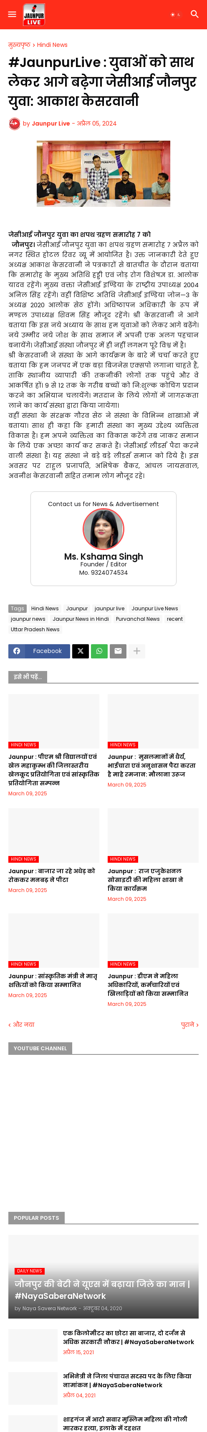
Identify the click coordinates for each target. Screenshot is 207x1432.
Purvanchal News (138, 618)
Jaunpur (77, 608)
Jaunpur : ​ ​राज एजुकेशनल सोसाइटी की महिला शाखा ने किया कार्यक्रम (145, 880)
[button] (11, 15)
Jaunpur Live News (154, 608)
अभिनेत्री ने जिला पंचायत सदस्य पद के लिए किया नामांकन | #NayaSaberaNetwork (127, 1380)
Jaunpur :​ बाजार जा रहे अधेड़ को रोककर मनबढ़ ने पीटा (51, 875)
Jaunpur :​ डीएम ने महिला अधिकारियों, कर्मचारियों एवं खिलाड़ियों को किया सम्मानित (148, 985)
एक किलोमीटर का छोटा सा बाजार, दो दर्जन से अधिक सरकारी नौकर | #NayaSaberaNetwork (128, 1337)
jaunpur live (109, 608)
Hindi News (52, 45)
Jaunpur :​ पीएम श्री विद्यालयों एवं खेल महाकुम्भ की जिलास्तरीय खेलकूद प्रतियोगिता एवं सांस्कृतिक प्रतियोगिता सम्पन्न (53, 770)
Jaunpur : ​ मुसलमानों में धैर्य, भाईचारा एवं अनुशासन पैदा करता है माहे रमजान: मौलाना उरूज (152, 766)
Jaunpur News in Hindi (81, 618)
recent (175, 618)
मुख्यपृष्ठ (19, 45)
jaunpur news (28, 618)
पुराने (187, 1025)
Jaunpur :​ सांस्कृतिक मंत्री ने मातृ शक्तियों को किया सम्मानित (52, 980)
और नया (23, 1025)
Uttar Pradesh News (35, 629)
